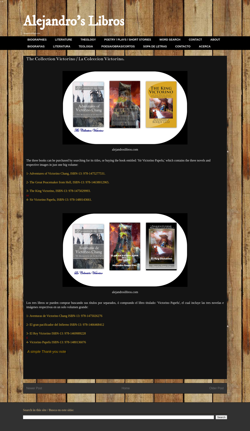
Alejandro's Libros (73, 21)
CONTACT (195, 39)
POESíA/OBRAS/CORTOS (118, 46)
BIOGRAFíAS (36, 46)
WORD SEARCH (169, 39)
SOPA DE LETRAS (155, 46)
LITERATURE (63, 39)
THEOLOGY (88, 39)
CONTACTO (182, 46)
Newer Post (34, 388)
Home (126, 388)
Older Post (216, 388)
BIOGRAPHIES (37, 39)
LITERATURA (61, 46)
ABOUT (215, 39)
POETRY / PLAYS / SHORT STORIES (127, 39)
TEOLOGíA (86, 46)
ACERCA (205, 46)
